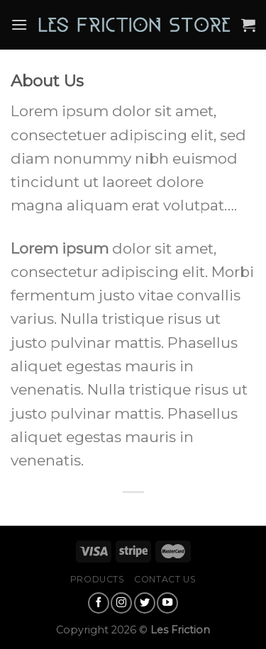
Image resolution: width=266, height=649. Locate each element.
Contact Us (165, 579)
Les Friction (180, 629)
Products (97, 579)
